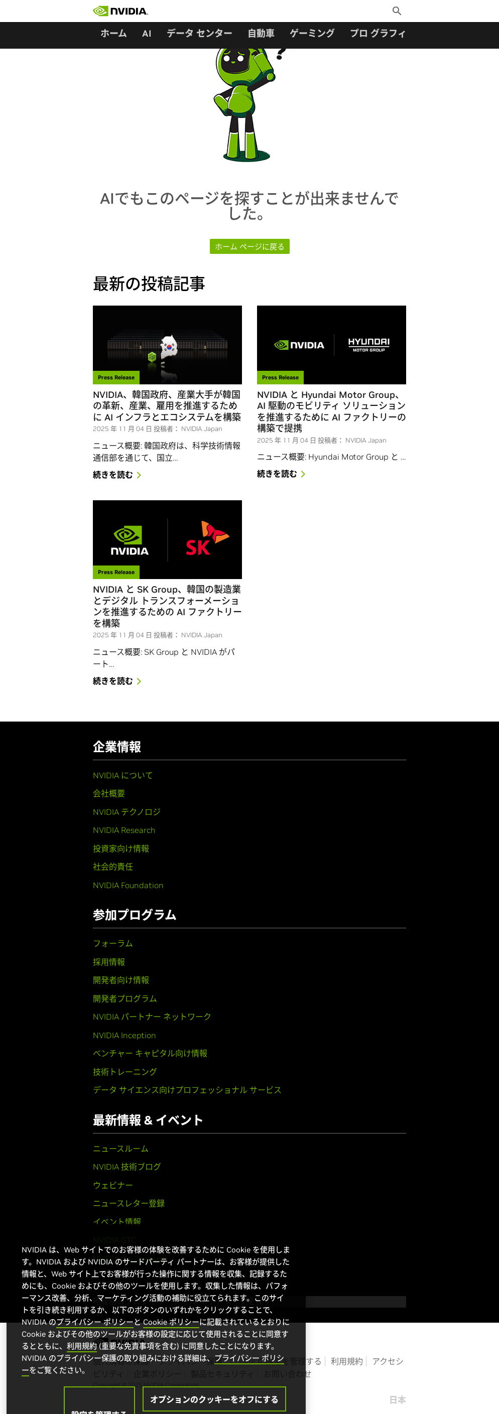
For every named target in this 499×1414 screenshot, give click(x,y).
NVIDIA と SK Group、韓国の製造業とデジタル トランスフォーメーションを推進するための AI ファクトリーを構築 (167, 606)
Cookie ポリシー (171, 1337)
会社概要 (109, 793)
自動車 (261, 33)
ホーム (113, 33)
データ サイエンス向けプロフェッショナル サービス (187, 1090)
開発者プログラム (125, 999)
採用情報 (109, 962)
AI (147, 33)
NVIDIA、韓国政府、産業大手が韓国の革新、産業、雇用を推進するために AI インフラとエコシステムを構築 (167, 406)
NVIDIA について (123, 775)
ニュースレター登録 (129, 1203)
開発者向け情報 (121, 980)
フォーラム (113, 943)
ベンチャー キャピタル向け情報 (150, 1053)
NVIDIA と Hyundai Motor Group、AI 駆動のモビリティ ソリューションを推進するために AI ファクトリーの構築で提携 (331, 412)
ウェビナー (113, 1185)
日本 (397, 1399)
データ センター (199, 33)
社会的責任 (113, 867)
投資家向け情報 (121, 848)
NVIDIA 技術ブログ (127, 1167)
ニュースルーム (121, 1149)
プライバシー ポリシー (95, 1337)
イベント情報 (117, 1222)
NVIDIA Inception (124, 1035)
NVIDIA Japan (201, 429)
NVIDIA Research (124, 830)
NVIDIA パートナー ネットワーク (152, 1017)
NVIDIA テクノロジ (127, 812)
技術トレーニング (125, 1072)
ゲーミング (312, 33)
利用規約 (347, 1361)
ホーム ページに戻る (250, 246)
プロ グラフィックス (391, 33)
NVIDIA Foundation (128, 885)
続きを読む (119, 476)
